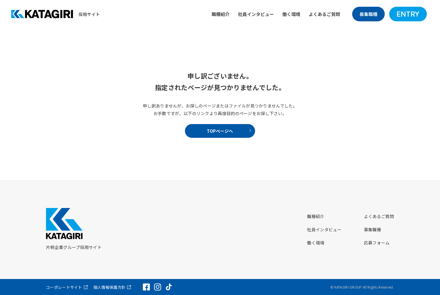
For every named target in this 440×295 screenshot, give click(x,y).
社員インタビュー (256, 14)
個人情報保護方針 (109, 287)
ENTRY (408, 14)
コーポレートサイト (64, 287)
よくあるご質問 (324, 14)
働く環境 (291, 14)
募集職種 (368, 14)
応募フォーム (377, 243)
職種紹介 (221, 14)
